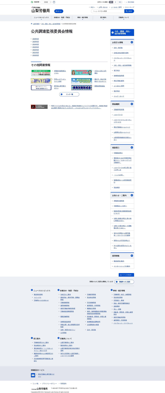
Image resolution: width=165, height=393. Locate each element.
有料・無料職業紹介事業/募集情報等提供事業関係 (97, 312)
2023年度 (36, 47)
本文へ (93, 7)
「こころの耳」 (119, 175)
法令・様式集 (118, 48)
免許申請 (117, 91)
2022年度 (36, 50)
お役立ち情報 (122, 42)
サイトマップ (129, 7)
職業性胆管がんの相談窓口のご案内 (43, 353)
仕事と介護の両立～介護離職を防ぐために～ (122, 227)
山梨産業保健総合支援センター (122, 139)
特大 (120, 2)
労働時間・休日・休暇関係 (122, 293)
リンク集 (35, 382)
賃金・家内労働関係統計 (122, 302)
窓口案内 (37, 337)
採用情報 (122, 256)
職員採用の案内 (119, 261)
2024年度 (36, 44)
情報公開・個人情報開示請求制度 (70, 325)
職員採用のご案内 (66, 343)
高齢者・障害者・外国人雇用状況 (123, 312)
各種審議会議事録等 (93, 321)
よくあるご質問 (116, 7)
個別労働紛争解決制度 (68, 307)
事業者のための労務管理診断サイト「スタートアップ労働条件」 (122, 161)
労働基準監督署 (119, 110)
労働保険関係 (65, 302)
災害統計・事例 (119, 299)
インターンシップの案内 (122, 267)
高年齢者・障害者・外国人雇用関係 (96, 317)
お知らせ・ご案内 (122, 195)
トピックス (37, 296)
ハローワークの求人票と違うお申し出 (122, 169)
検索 (130, 11)
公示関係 (63, 332)
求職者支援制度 (119, 201)
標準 (111, 2)
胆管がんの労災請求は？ (122, 241)
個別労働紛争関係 (119, 316)
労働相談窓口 (118, 153)
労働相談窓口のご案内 (41, 341)
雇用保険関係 (65, 305)
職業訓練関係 (65, 316)
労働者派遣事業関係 (67, 310)
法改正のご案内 (66, 293)
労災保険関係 (91, 302)
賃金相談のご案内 (40, 343)
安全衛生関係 (91, 296)
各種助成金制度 (119, 76)
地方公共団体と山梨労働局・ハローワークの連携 (122, 235)
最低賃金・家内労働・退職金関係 (70, 298)
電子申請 (117, 70)
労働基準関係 (91, 293)
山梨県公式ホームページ (122, 132)
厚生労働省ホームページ (122, 127)
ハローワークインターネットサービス (122, 121)
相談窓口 (122, 148)
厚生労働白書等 (119, 81)
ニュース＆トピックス (42, 290)
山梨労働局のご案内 (67, 341)
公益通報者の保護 (93, 324)
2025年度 (36, 41)
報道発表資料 (38, 293)
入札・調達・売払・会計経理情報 (123, 32)
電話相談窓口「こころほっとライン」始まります (43, 348)
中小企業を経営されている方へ (122, 247)
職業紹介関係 (91, 307)
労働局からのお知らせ (41, 299)
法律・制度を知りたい (68, 329)
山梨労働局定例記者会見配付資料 (70, 348)
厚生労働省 (131, 2)
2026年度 (36, 39)
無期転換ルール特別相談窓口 (122, 181)
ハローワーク (118, 115)
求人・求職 (117, 308)
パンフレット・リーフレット (122, 59)
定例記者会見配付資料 (121, 53)
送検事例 (117, 305)
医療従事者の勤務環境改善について (122, 213)
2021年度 (36, 52)
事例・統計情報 (119, 290)
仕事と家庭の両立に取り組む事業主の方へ (122, 220)
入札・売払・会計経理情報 (122, 65)
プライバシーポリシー (49, 382)
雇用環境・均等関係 (93, 305)
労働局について (66, 337)
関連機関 (122, 104)
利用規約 (63, 382)
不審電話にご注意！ (120, 206)
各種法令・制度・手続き (70, 290)
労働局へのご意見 (124, 282)
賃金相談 (117, 188)
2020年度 (36, 55)
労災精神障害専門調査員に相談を (43, 358)
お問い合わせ (103, 7)
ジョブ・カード (119, 96)
